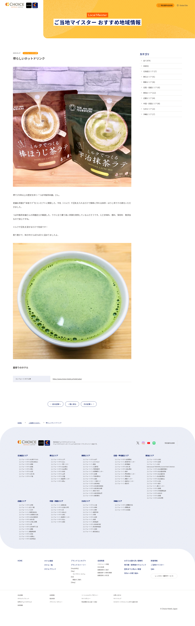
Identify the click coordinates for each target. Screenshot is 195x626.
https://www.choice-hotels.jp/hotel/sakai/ (67, 379)
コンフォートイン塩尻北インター (124, 481)
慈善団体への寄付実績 (105, 572)
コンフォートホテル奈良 (26, 534)
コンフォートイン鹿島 (89, 464)
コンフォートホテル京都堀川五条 (28, 514)
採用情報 (20, 605)
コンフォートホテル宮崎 (90, 529)
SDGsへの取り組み (131, 573)
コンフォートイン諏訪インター (124, 479)
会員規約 (52, 595)
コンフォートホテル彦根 (26, 505)
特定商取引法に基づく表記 (89, 602)
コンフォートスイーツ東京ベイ (92, 481)
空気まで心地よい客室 (132, 569)
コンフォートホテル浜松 (154, 459)
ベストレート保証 (103, 564)
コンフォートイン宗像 (89, 514)
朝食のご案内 (77, 579)
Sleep (73, 582)
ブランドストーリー (78, 565)
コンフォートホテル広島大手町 (60, 507)
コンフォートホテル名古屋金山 (156, 479)
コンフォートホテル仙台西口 (59, 469)
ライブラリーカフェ (79, 574)
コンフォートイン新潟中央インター (125, 462)
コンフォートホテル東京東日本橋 (92, 488)
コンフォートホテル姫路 (26, 529)
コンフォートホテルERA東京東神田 (93, 486)
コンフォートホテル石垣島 (122, 510)
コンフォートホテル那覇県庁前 (124, 505)
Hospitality (74, 568)
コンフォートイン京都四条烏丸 (28, 512)
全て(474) (146, 60)
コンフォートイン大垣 (153, 464)
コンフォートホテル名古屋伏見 (156, 474)
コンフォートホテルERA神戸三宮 (28, 527)
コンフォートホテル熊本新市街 (92, 524)
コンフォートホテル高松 (58, 514)
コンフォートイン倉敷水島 (58, 505)
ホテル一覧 (48, 565)
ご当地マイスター (157, 565)
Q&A (152, 569)
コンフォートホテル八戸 (58, 459)
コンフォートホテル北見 (26, 471)
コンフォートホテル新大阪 (26, 519)
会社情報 (20, 595)
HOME (20, 561)
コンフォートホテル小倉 (90, 505)
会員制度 (101, 561)
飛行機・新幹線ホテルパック (135, 565)
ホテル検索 (48, 561)
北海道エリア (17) (150, 71)
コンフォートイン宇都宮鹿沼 (91, 469)
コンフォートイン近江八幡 (26, 507)
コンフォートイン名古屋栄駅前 (156, 476)
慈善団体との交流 (103, 575)
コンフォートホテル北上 (58, 462)
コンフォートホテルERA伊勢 (155, 498)
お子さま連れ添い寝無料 (133, 561)
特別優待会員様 (165, 5)
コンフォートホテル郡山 (58, 481)
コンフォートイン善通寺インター (60, 517)
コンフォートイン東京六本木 (91, 491)
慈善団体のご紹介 (103, 570)
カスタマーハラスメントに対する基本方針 (125, 602)
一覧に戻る (72, 404)
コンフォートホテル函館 (26, 464)
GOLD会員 (101, 567)
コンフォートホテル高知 (58, 522)
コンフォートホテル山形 (58, 474)
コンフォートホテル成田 (90, 479)
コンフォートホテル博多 (90, 510)
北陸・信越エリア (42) (151, 87)
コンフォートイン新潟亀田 (122, 464)
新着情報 (154, 561)
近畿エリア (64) (149, 98)
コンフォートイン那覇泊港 (122, 507)
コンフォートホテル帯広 (26, 469)
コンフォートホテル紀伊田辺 (27, 539)
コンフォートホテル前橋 (90, 474)
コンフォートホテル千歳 (26, 476)
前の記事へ (56, 404)
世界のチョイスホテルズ (25, 602)
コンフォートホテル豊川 (154, 483)
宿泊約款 (52, 598)
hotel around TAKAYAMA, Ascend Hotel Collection (161, 467)
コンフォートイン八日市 (26, 510)
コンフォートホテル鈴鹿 (154, 496)
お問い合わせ (117, 595)
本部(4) (146, 66)
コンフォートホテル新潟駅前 (123, 459)
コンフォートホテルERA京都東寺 (28, 517)
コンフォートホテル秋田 (58, 471)
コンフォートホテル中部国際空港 (156, 491)
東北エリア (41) (149, 76)
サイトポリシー (86, 598)
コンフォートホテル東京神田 (91, 483)
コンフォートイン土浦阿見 (90, 467)
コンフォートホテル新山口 (58, 512)
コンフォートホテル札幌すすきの (28, 459)
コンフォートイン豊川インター (156, 486)
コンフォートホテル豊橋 (154, 488)
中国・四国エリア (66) (151, 103)
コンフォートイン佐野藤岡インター (93, 471)
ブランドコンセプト (78, 561)
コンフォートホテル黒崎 (90, 507)
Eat (72, 577)
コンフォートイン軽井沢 (122, 483)
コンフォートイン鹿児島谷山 (91, 531)
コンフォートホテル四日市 (154, 493)
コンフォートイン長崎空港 (90, 522)
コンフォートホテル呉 (57, 510)
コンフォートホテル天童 (58, 476)
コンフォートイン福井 (121, 471)
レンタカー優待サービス (164, 576)
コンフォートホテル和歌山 (26, 536)
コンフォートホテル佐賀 (90, 517)
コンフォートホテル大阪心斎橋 (28, 522)
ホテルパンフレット (23, 598)
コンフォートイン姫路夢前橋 (27, 531)
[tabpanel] (34, 476)
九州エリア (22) (149, 109)
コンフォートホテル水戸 (90, 459)
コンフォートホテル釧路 (26, 467)
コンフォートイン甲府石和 (122, 476)
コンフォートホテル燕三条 (122, 467)
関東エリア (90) (149, 82)
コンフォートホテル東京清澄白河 (92, 493)
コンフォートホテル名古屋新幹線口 (157, 469)
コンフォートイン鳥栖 (89, 519)
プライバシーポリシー (56, 602)
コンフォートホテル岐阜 (154, 462)
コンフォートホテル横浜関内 (91, 496)
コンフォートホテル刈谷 (154, 481)
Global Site (182, 5)
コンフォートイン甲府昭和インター (125, 474)
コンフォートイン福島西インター (60, 479)
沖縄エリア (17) (149, 114)
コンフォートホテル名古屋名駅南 (156, 471)
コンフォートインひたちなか (91, 462)
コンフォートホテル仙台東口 (59, 467)
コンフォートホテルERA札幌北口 (28, 462)
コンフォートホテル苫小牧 (26, 474)
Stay (72, 571)
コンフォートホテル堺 (25, 524)
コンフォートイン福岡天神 (90, 512)
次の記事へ (88, 404)
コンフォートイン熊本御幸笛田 (92, 527)
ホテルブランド (50, 569)
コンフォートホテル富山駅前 (123, 469)
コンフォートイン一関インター (60, 464)
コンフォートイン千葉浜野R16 (91, 476)
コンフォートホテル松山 (58, 519)
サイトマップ (117, 598)
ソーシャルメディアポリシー (90, 595)
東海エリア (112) (149, 93)
